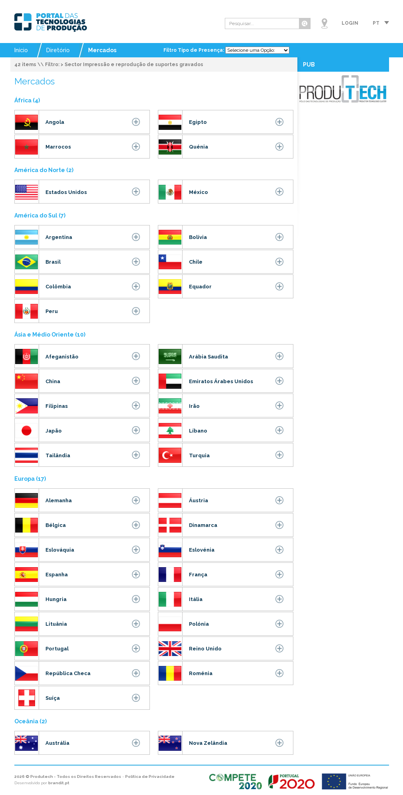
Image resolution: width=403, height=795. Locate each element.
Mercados (102, 50)
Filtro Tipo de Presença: (194, 50)
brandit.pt (58, 783)
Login (350, 23)
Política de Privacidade (150, 776)
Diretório (58, 50)
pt (376, 23)
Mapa (324, 23)
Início (21, 50)
